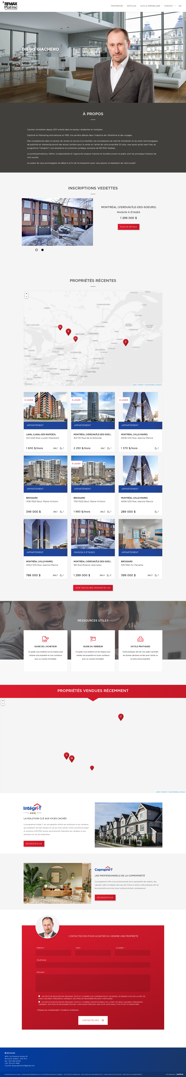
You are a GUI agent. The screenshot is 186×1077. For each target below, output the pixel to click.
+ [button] (26, 293)
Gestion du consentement (132, 1074)
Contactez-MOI (93, 1020)
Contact (168, 6)
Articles (131, 6)
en (180, 6)
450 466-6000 (31, 64)
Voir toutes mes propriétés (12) (93, 588)
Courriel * (120, 948)
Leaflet (134, 385)
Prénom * (41, 948)
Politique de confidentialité (48, 1010)
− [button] (26, 296)
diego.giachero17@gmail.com (35, 67)
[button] (90, 250)
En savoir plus (34, 844)
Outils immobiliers (150, 6)
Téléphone (41, 960)
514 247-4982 (30, 62)
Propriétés (117, 6)
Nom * (78, 948)
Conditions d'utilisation (70, 1010)
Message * (41, 972)
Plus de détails (128, 227)
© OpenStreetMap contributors (153, 385)
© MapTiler (140, 385)
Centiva (179, 1074)
